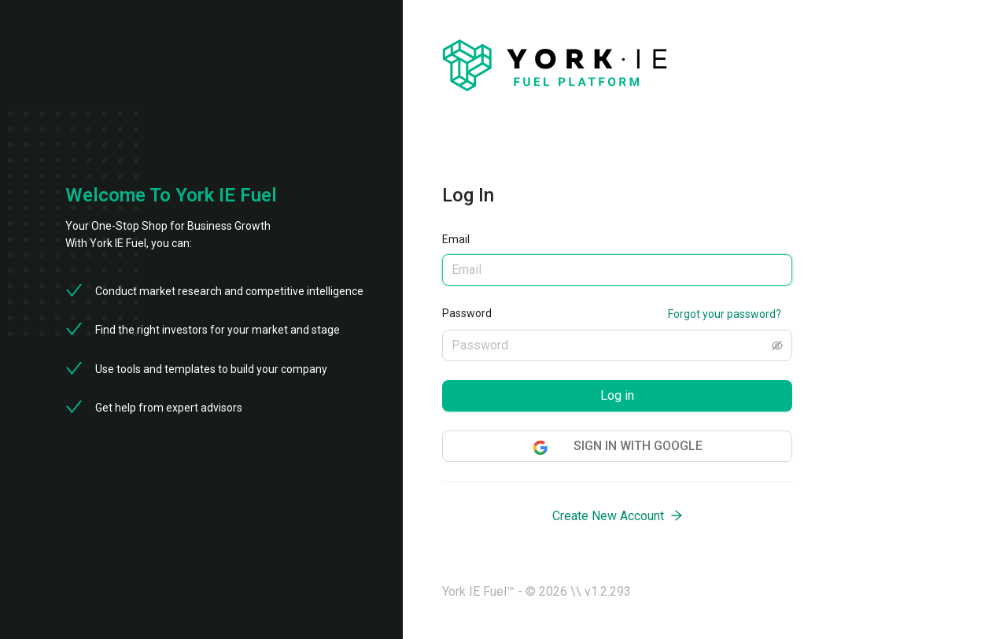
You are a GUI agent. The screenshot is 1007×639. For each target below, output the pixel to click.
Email (456, 239)
